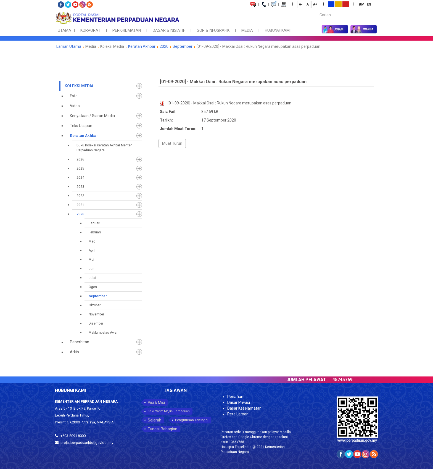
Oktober (95, 305)
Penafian (235, 396)
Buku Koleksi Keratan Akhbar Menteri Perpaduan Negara (104, 147)
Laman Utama (68, 46)
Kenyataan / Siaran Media (92, 116)
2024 (80, 178)
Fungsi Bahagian (162, 428)
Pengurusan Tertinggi (191, 420)
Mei (91, 260)
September (182, 46)
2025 (80, 168)
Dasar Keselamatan (244, 408)
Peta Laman (238, 414)
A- (300, 4)
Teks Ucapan (81, 125)
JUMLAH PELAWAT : (316, 379)
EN (369, 4)
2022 (80, 196)
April (92, 250)
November (96, 314)
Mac (92, 241)
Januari (94, 223)
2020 (164, 46)
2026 (80, 159)
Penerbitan (79, 342)
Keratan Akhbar (142, 46)
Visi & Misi (156, 402)
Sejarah (154, 420)
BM (362, 4)
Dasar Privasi (238, 402)
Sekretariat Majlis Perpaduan (169, 411)
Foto (74, 96)
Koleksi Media (79, 86)
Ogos (93, 287)
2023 (80, 187)
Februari (95, 232)
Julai (92, 278)
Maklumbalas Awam (104, 332)
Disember (96, 323)
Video (75, 106)
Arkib (74, 352)
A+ (315, 4)
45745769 (351, 379)
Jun (91, 269)
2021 (80, 205)
